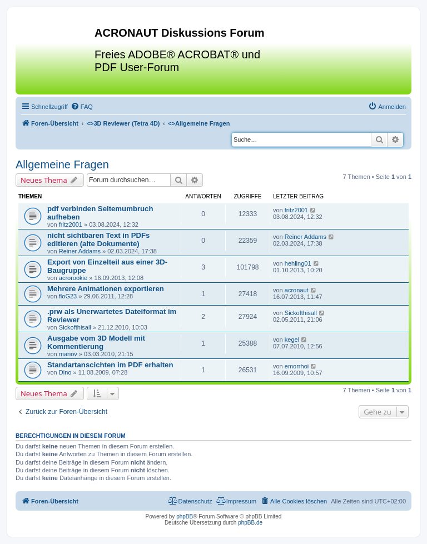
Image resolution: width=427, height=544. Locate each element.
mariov (68, 354)
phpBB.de (250, 523)
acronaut (297, 290)
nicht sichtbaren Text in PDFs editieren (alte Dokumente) (98, 239)
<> (123, 123)
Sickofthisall (75, 327)
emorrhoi (297, 366)
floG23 (68, 296)
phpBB (184, 516)
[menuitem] (82, 106)
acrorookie (73, 278)
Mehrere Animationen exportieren (105, 289)
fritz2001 (70, 224)
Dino (65, 372)
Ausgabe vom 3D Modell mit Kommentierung (96, 342)
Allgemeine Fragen (62, 164)
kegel (292, 339)
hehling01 (298, 263)
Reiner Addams (80, 251)
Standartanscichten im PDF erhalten (110, 365)
